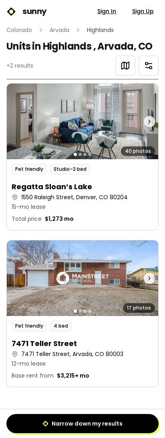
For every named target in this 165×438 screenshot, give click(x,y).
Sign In (106, 11)
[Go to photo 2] (80, 154)
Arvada (59, 30)
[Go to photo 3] (85, 154)
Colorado (19, 30)
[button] (82, 156)
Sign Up (143, 11)
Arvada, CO (124, 46)
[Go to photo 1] (75, 154)
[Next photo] (140, 121)
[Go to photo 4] (89, 154)
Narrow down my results (82, 424)
